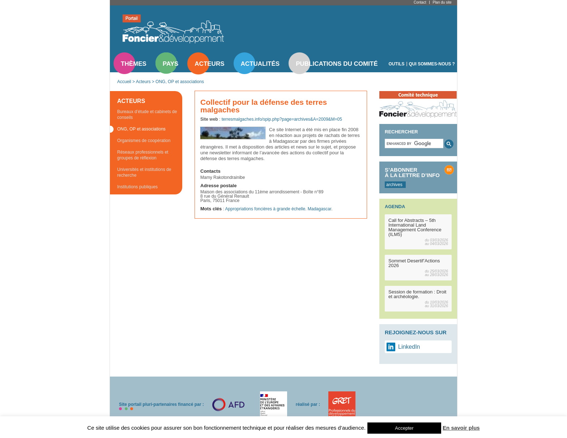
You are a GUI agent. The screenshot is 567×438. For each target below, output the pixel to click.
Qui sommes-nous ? (432, 63)
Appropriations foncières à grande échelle (265, 208)
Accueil (124, 81)
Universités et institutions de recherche (144, 172)
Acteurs (209, 63)
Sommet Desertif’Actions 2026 (414, 263)
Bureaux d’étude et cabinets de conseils (147, 114)
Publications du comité (337, 63)
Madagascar (319, 208)
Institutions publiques (137, 186)
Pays (170, 63)
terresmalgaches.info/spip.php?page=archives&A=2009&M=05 (282, 119)
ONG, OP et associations (179, 81)
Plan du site (441, 2)
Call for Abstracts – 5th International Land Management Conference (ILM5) (415, 227)
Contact (420, 2)
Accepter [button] (404, 428)
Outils (397, 63)
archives (394, 184)
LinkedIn (409, 347)
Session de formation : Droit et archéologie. (417, 294)
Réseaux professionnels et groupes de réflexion (142, 155)
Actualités (260, 63)
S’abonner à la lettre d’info (412, 172)
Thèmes (133, 63)
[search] (413, 143)
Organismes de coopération (143, 140)
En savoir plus (461, 428)
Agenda (395, 206)
